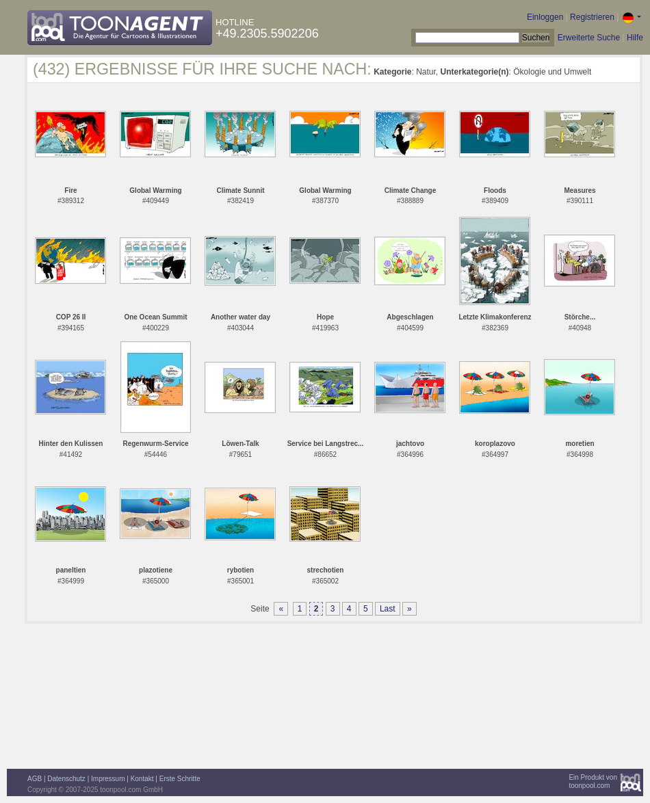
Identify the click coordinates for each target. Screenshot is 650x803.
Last (387, 609)
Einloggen (545, 17)
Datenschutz (66, 778)
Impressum (108, 778)
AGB (34, 778)
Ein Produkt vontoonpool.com (593, 781)
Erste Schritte (179, 778)
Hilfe (635, 37)
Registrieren (592, 17)
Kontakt (142, 778)
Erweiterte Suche (589, 37)
